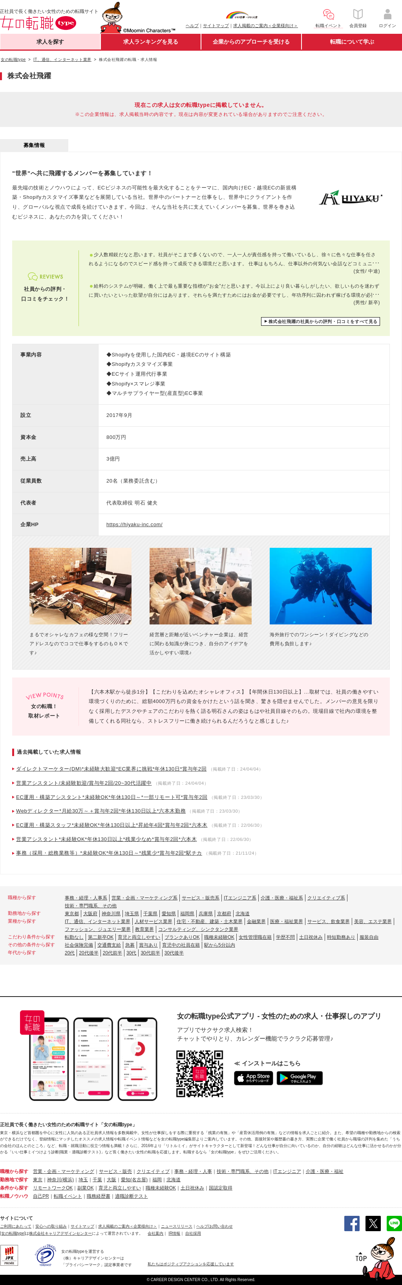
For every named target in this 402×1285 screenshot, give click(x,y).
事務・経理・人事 (193, 1171)
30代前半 (150, 953)
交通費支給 (109, 945)
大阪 (111, 1179)
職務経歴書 (98, 1196)
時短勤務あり (341, 937)
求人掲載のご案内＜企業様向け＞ (265, 25)
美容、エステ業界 (373, 921)
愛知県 (169, 913)
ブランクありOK (181, 937)
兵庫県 (206, 913)
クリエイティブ (153, 1171)
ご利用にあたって (15, 1226)
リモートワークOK (53, 1188)
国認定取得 (220, 1188)
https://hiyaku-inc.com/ (134, 524)
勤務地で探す (14, 1179)
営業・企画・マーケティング (63, 1171)
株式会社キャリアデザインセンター (60, 1233)
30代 (131, 953)
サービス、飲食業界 (328, 921)
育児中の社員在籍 (181, 945)
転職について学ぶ (352, 42)
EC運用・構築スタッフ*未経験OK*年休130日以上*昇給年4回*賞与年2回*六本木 (112, 825)
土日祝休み (311, 937)
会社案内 (155, 1233)
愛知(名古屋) (134, 1179)
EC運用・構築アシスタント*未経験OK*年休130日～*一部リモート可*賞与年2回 (112, 797)
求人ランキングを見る (150, 42)
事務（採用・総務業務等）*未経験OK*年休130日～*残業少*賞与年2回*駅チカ (109, 853)
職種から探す (14, 1171)
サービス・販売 (115, 1171)
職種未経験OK (219, 937)
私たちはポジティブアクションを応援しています (191, 1264)
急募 (130, 945)
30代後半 (174, 953)
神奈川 (54, 1179)
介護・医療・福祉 (325, 1171)
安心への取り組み (51, 1226)
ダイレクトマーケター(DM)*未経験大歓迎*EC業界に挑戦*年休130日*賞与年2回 (111, 769)
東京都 (72, 913)
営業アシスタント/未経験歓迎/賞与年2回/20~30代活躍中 (84, 783)
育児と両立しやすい (139, 937)
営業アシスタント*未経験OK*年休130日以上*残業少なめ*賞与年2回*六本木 (106, 839)
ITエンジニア (287, 1171)
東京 (37, 1179)
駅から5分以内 (219, 945)
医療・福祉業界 (286, 921)
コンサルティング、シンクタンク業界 (198, 929)
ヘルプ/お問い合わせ (214, 1226)
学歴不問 (285, 937)
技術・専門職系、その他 (91, 906)
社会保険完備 (79, 945)
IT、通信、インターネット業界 (97, 921)
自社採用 (193, 1233)
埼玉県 (132, 913)
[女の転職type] (12, 1233)
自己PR (41, 1196)
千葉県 (150, 913)
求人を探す (50, 42)
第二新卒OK (100, 937)
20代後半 (88, 953)
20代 (70, 953)
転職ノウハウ (14, 1196)
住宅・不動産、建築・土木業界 (210, 921)
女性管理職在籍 (255, 937)
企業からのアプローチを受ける (251, 42)
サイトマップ (216, 25)
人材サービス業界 (153, 921)
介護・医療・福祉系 (282, 898)
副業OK (85, 1188)
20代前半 (112, 953)
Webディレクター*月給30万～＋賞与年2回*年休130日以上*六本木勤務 (101, 811)
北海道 (243, 913)
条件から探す (14, 1188)
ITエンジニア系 (240, 898)
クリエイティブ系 (326, 898)
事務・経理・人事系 (86, 898)
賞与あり (148, 945)
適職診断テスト (131, 1196)
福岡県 (187, 913)
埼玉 (83, 1179)
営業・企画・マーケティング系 (144, 898)
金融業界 (256, 921)
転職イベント (68, 1196)
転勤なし (74, 937)
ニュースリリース (176, 1226)
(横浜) (67, 1179)
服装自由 (369, 937)
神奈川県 (111, 913)
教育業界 (144, 929)
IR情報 (174, 1233)
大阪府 (90, 913)
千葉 (97, 1179)
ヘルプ (192, 25)
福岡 (157, 1179)
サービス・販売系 (200, 898)
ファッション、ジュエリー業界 (98, 929)
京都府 (224, 913)
